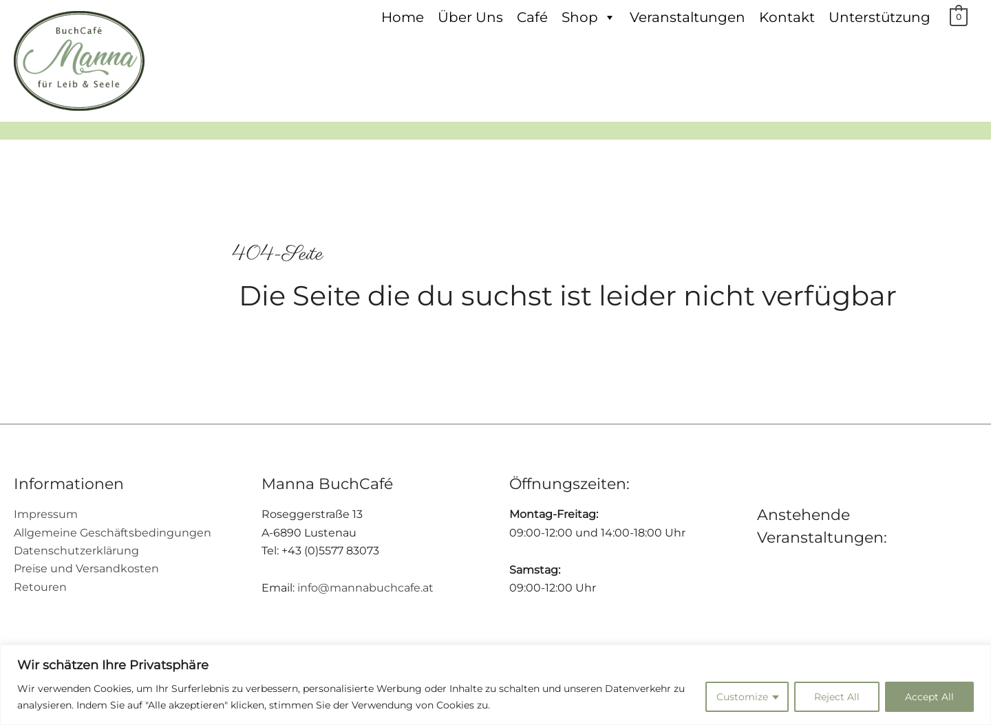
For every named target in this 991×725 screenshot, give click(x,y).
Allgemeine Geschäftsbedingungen (112, 532)
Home (403, 17)
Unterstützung (880, 17)
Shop (589, 17)
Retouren (40, 587)
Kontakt (788, 17)
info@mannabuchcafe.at (365, 587)
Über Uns (471, 17)
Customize (742, 697)
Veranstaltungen (688, 17)
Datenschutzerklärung (76, 550)
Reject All (837, 697)
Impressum (46, 514)
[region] (495, 685)
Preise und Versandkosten (86, 568)
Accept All (929, 697)
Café (533, 17)
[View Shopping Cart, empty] (959, 16)
